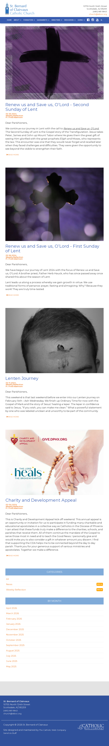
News (9, 584)
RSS (99, 584)
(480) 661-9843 (100, 11)
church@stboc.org (98, 14)
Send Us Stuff (9, 733)
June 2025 (11, 661)
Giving (81, 20)
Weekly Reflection (16, 589)
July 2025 (11, 655)
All (7, 579)
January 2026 (13, 624)
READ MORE (12, 155)
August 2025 (13, 650)
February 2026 (14, 618)
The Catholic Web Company (52, 730)
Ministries (57, 20)
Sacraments (43, 20)
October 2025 (13, 640)
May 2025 (11, 666)
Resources (70, 20)
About (17, 20)
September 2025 (15, 645)
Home (9, 20)
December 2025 (15, 629)
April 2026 (11, 608)
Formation (29, 20)
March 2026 (12, 613)
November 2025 (15, 634)
